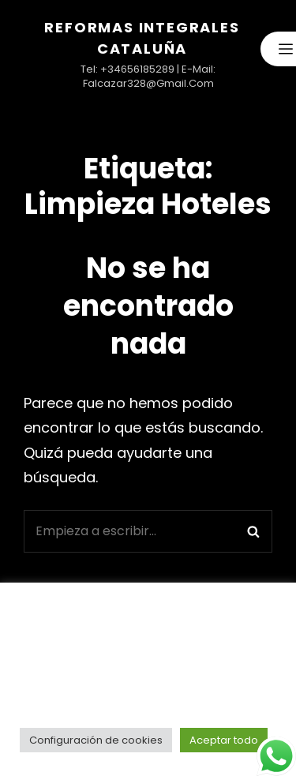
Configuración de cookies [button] (96, 740)
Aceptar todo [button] (223, 740)
